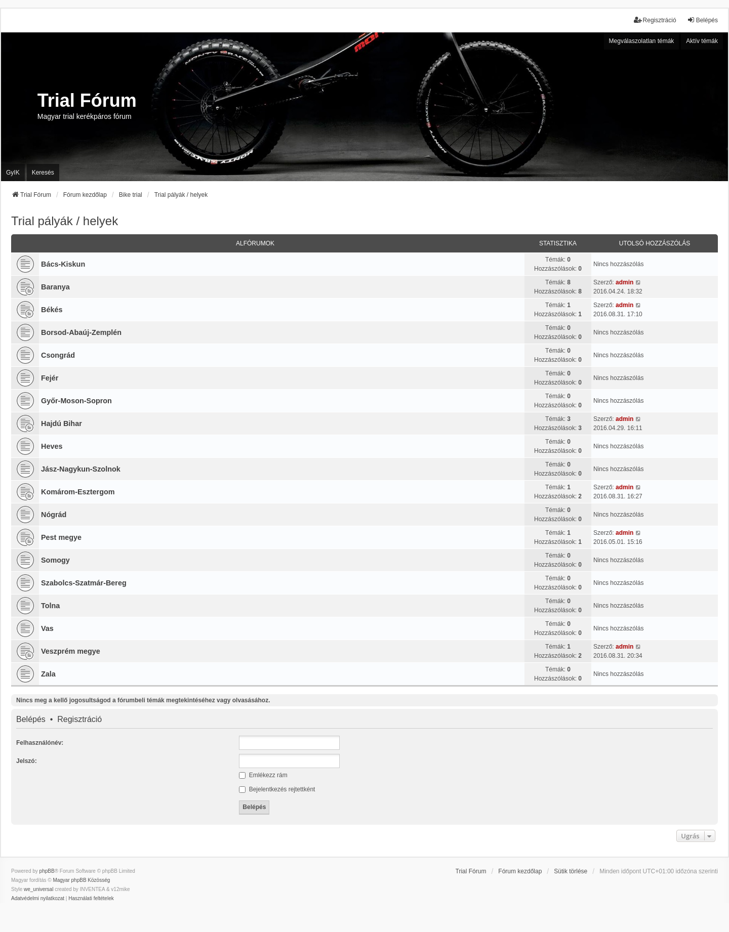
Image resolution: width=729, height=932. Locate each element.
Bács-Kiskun (63, 264)
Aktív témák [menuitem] (702, 41)
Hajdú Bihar (61, 423)
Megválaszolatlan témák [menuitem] (641, 41)
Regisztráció (79, 719)
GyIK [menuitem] (13, 172)
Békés (51, 310)
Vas (47, 628)
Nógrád (53, 515)
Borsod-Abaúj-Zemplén (81, 332)
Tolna (50, 606)
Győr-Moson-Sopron (76, 401)
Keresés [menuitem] (43, 172)
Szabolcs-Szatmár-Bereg (84, 583)
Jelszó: (26, 761)
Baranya (55, 287)
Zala (48, 674)
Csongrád (58, 355)
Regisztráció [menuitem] (655, 20)
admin (624, 282)
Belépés (31, 719)
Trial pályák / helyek (64, 221)
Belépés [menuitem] (702, 20)
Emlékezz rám (263, 775)
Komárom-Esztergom (78, 492)
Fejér (49, 378)
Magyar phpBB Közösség (81, 880)
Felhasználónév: (39, 742)
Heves (51, 446)
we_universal (38, 889)
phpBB (47, 871)
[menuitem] (37, 898)
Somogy (55, 560)
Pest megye (61, 537)
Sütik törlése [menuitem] (570, 871)
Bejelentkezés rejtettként (277, 789)
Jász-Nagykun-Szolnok (80, 469)
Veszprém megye (70, 651)
